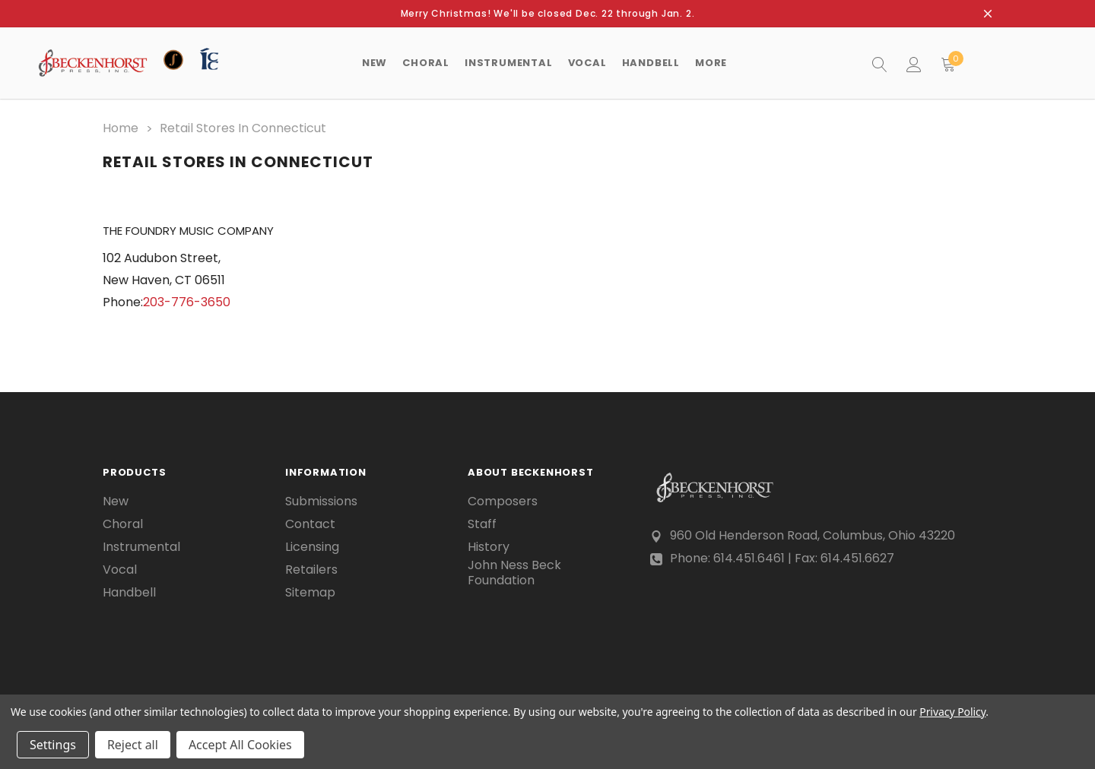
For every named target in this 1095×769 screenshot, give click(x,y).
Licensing (312, 545)
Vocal (120, 568)
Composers (503, 500)
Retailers (311, 568)
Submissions (321, 500)
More (711, 62)
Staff (482, 522)
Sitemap (310, 591)
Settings (53, 744)
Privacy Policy (952, 711)
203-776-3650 (186, 300)
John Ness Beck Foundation (514, 571)
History (488, 545)
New (374, 62)
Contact (310, 522)
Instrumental (141, 545)
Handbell (129, 591)
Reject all (132, 744)
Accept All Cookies (240, 744)
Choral (123, 522)
